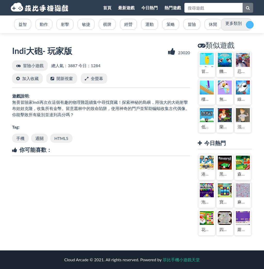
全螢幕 (97, 78)
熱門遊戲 (172, 7)
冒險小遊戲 (33, 65)
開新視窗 (64, 78)
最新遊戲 (126, 7)
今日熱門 (149, 7)
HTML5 (61, 138)
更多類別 (233, 23)
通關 (39, 138)
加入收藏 (30, 78)
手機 (20, 138)
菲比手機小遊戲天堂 (40, 8)
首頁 (107, 7)
